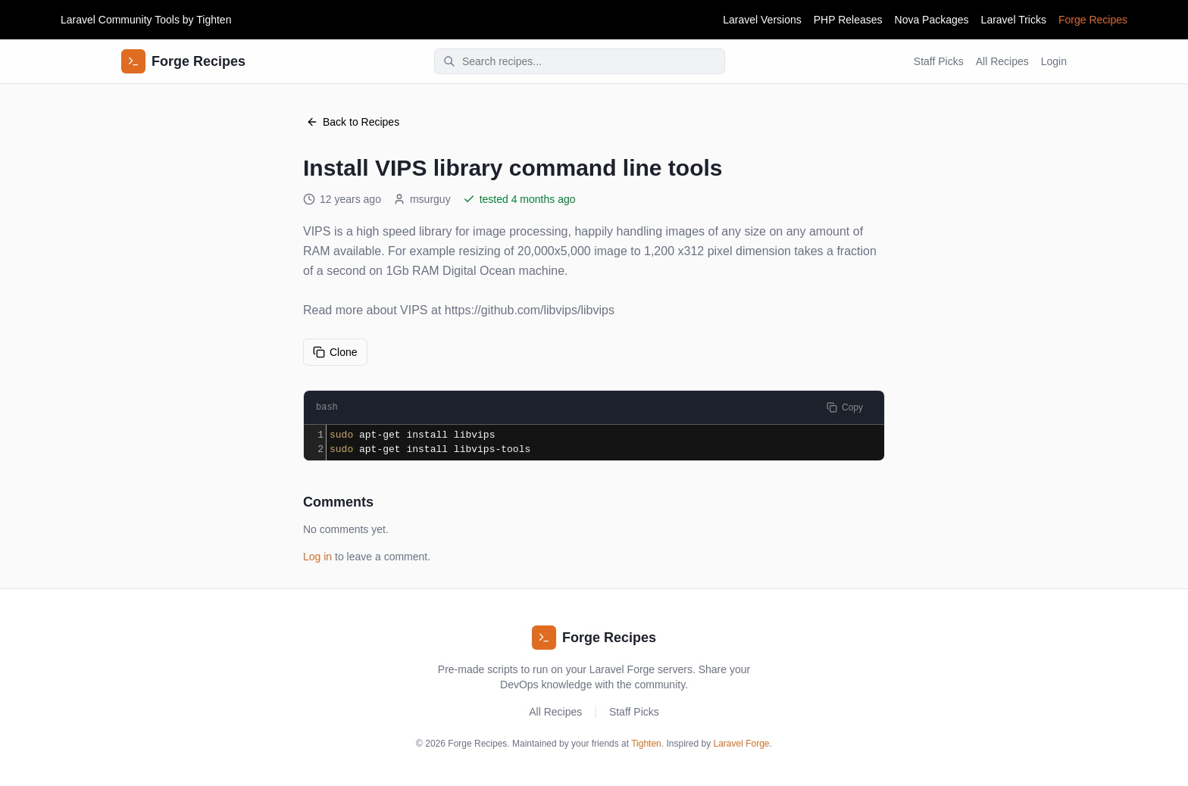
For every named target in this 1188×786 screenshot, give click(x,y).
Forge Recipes (1092, 20)
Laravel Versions (762, 20)
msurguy (422, 199)
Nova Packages (932, 20)
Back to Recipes (352, 122)
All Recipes (1002, 61)
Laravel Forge (742, 743)
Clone (335, 352)
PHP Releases (848, 20)
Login (1054, 61)
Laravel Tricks (1013, 20)
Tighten (213, 20)
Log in (317, 557)
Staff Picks (939, 61)
